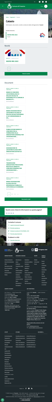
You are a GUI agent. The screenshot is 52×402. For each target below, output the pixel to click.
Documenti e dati (26, 199)
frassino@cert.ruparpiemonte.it (14, 299)
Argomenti (12, 17)
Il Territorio (44, 265)
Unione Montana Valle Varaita (33, 336)
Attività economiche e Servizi (44, 278)
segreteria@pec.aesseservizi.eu (36, 327)
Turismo (26, 281)
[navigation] (2, 6)
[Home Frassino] (17, 6)
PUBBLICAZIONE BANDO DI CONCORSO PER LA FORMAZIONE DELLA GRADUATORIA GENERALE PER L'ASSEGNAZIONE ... (15, 133)
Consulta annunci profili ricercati (23, 336)
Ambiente (18, 264)
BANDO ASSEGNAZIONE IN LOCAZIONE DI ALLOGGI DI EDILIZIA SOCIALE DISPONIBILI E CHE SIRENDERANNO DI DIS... (15, 114)
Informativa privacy (9, 370)
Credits (6, 376)
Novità (8, 58)
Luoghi (43, 263)
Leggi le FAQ (7, 351)
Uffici (6, 264)
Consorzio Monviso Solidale (33, 342)
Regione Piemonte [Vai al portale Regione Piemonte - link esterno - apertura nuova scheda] (8, 1)
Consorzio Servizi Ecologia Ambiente (34, 340)
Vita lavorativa (28, 283)
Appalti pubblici (19, 270)
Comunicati (36, 262)
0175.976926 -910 (10, 294)
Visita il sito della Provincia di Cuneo (23, 344)
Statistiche (7, 381)
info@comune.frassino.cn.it (13, 300)
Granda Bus (18, 340)
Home (7, 17)
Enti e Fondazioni (8, 268)
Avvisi (35, 264)
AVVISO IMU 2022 (12, 35)
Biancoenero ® (37, 396)
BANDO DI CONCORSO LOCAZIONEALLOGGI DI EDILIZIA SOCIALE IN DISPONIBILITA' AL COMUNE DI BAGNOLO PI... (15, 95)
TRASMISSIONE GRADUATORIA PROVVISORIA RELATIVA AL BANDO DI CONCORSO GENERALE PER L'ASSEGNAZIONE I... (14, 166)
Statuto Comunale (9, 368)
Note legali (7, 372)
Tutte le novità (26, 74)
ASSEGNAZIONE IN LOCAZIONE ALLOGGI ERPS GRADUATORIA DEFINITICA (14, 150)
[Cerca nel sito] (45, 6)
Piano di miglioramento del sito (9, 347)
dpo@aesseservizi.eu (34, 326)
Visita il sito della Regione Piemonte (23, 342)
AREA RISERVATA (25, 400)
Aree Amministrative (9, 262)
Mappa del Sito (8, 383)
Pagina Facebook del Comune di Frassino (25, 346)
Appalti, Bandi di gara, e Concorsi (12, 89)
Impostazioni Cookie (9, 374)
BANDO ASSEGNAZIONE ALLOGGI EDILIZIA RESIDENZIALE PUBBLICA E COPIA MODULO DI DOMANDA (14, 184)
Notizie (35, 260)
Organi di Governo (9, 260)
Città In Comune (32, 395)
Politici (6, 274)
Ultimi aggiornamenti (9, 378)
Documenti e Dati (8, 266)
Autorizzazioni (19, 272)
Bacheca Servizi (8, 366)
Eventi (43, 261)
